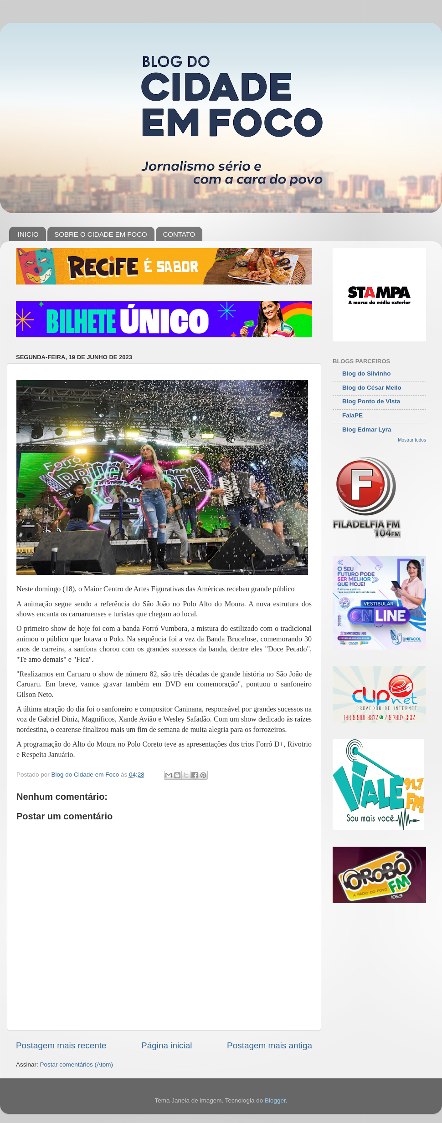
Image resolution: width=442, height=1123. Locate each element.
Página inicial (166, 1045)
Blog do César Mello (371, 387)
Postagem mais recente (61, 1045)
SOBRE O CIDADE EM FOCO (100, 234)
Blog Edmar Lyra (366, 429)
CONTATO (179, 234)
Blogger (275, 1100)
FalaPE (352, 415)
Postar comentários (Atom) (76, 1064)
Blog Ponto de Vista (371, 401)
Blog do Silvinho (366, 373)
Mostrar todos (412, 439)
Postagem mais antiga (269, 1045)
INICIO (28, 234)
